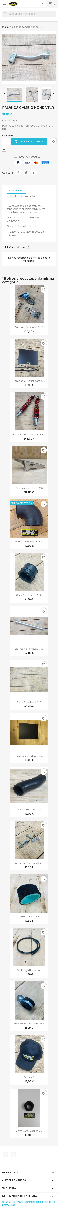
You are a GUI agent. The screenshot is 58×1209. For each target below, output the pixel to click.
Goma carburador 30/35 (29, 595)
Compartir (18, 172)
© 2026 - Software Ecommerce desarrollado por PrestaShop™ (29, 1203)
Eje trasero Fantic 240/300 (29, 648)
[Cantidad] (6, 141)
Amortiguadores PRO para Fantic (29, 434)
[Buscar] (29, 14)
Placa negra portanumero (29, 755)
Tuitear (26, 172)
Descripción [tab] (16, 190)
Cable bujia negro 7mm (29, 970)
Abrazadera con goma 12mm (29, 1023)
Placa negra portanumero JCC (29, 380)
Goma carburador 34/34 (29, 1130)
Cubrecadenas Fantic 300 (29, 488)
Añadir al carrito (29, 141)
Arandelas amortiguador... (29, 863)
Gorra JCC (29, 1077)
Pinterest (34, 172)
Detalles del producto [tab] (22, 196)
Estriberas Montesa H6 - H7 (29, 327)
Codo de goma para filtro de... (29, 541)
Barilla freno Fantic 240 (29, 702)
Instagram (13, 1154)
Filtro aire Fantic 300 (29, 916)
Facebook (5, 1154)
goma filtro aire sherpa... (29, 809)
